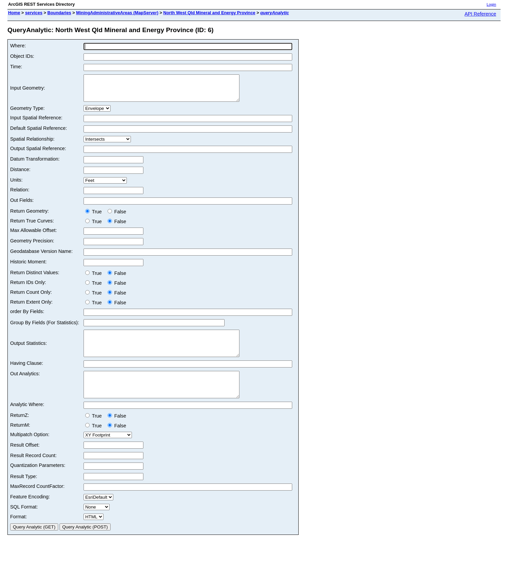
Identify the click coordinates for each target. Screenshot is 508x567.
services (33, 12)
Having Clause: (26, 373)
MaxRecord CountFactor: (37, 501)
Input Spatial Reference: (36, 122)
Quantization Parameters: (37, 480)
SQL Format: (24, 522)
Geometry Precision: (32, 246)
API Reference (480, 14)
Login (491, 4)
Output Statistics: (28, 351)
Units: (16, 185)
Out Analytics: (25, 383)
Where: (18, 45)
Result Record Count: (33, 470)
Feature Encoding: (30, 512)
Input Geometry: (27, 90)
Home (14, 12)
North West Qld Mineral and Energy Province (209, 12)
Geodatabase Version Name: (41, 256)
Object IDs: (22, 56)
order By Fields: (27, 316)
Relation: (19, 194)
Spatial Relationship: (32, 144)
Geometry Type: (27, 113)
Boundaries (59, 12)
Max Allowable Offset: (33, 235)
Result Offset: (25, 460)
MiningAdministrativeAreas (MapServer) (117, 12)
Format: (18, 532)
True (95, 216)
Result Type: (23, 491)
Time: (16, 66)
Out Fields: (22, 205)
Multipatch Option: (29, 449)
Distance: (20, 174)
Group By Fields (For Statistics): (44, 327)
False (117, 216)
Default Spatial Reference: (38, 133)
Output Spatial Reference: (38, 153)
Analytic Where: (27, 419)
